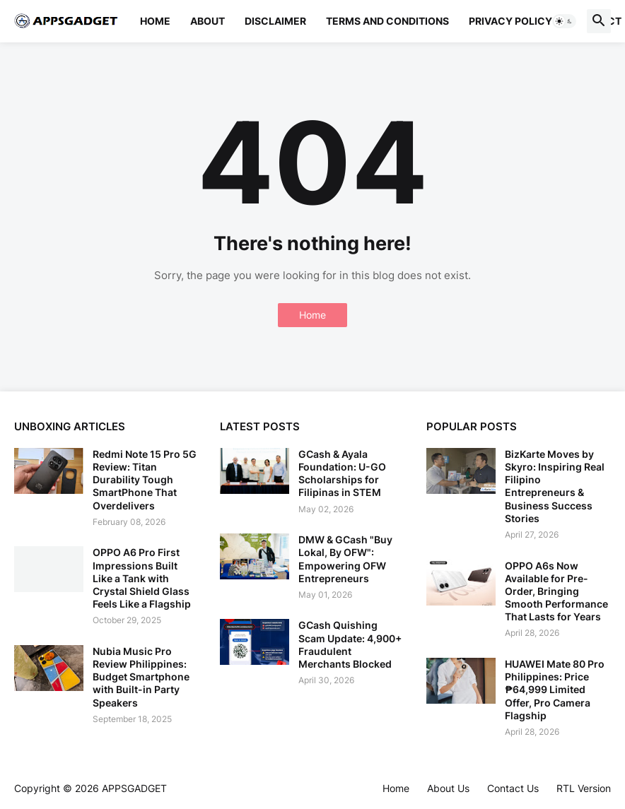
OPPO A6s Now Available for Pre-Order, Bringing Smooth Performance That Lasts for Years (556, 591)
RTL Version (583, 788)
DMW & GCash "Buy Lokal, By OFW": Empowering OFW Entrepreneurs (345, 558)
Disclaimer (275, 21)
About (207, 21)
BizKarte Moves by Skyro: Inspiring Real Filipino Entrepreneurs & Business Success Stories (554, 486)
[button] (564, 21)
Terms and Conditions (387, 21)
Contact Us (513, 788)
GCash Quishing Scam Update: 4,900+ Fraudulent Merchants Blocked (350, 644)
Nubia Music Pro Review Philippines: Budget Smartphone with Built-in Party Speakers (141, 677)
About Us (448, 788)
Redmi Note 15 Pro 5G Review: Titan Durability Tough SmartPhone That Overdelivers (145, 480)
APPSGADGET (134, 788)
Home (155, 21)
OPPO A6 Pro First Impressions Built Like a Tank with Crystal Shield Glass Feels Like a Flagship (142, 578)
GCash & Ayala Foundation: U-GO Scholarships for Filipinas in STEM (342, 473)
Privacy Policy (510, 21)
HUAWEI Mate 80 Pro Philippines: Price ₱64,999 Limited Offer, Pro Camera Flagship (554, 689)
